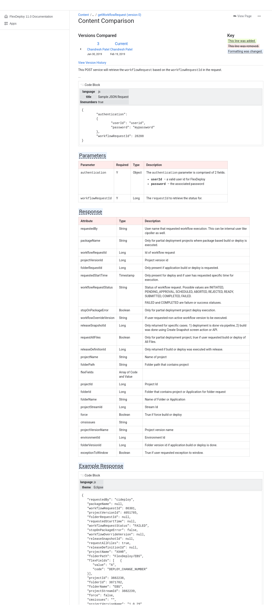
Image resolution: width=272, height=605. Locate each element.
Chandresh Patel (98, 49)
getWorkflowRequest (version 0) (119, 15)
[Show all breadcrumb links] (93, 15)
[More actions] (259, 16)
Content (83, 15)
